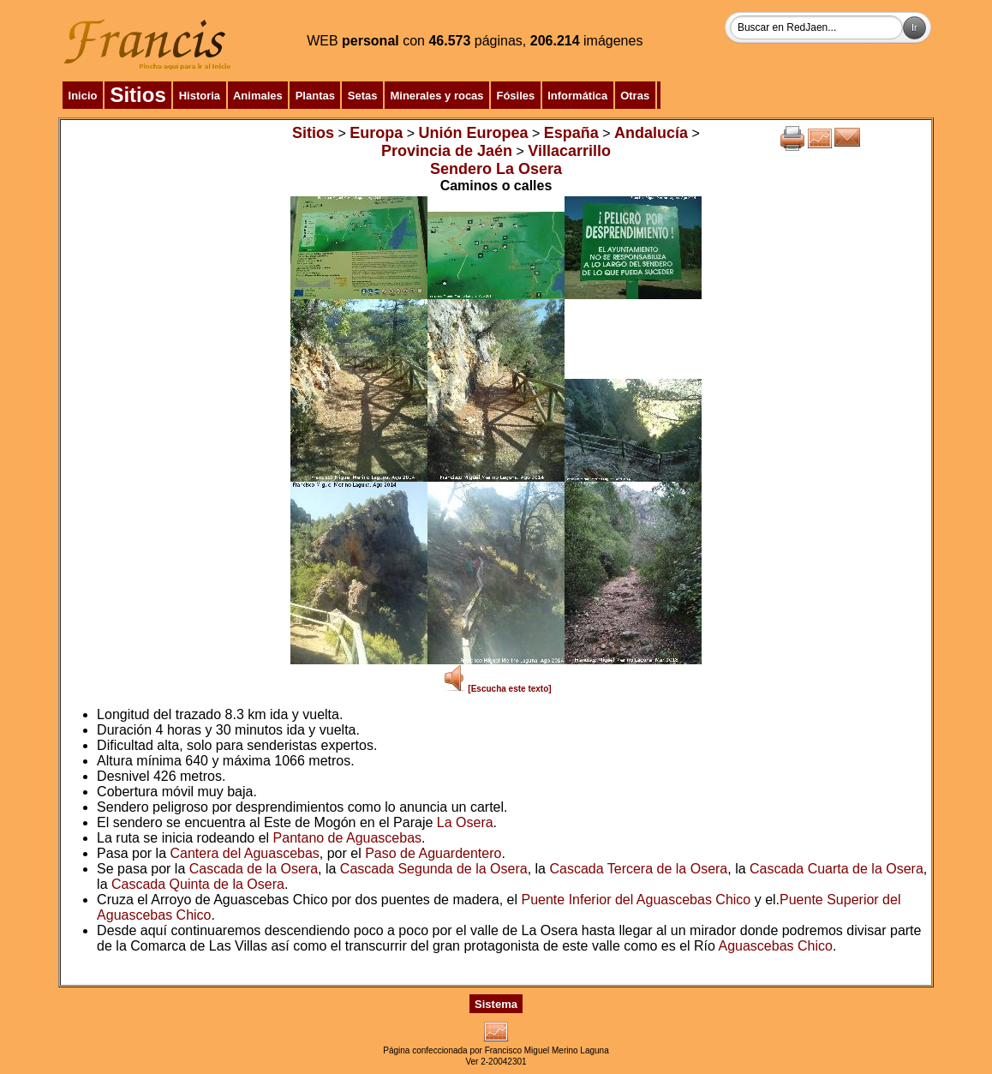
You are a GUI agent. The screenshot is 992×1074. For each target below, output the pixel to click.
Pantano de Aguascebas (347, 838)
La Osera (465, 822)
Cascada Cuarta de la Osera (836, 868)
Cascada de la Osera (253, 868)
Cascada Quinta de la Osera (197, 884)
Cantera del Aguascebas (244, 853)
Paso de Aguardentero (433, 853)
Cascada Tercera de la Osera (638, 868)
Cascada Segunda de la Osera (434, 868)
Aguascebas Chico (776, 946)
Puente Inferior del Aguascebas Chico (636, 899)
